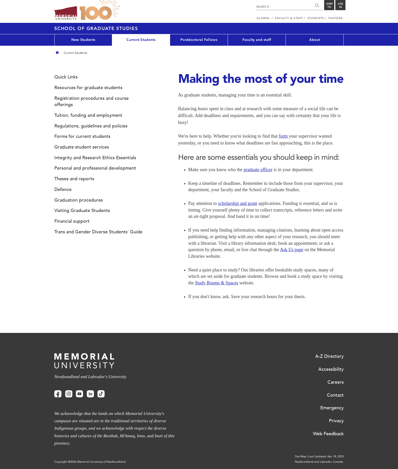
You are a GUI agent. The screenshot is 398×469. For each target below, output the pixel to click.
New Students (83, 40)
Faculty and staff (256, 40)
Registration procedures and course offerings (91, 101)
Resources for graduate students (88, 87)
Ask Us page (291, 249)
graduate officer (257, 169)
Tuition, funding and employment (88, 115)
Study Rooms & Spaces (216, 282)
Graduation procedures (78, 200)
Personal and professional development (95, 168)
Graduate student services (81, 147)
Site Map (300, 456)
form (283, 136)
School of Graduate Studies (96, 28)
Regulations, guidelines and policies (90, 126)
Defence (63, 189)
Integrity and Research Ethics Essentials (95, 157)
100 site (100, 10)
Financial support (72, 221)
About (314, 40)
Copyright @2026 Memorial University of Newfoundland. (90, 461)
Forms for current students (82, 136)
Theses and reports (74, 179)
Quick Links (66, 77)
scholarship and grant (237, 203)
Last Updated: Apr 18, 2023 (326, 456)
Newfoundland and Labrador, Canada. (319, 461)
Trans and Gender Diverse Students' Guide (98, 232)
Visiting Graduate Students (82, 210)
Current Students (140, 40)
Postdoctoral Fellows (198, 40)
